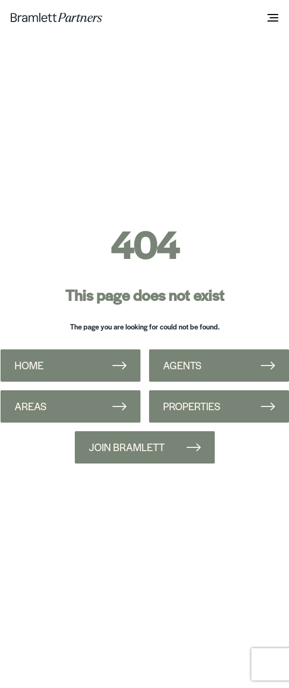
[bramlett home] (56, 17)
